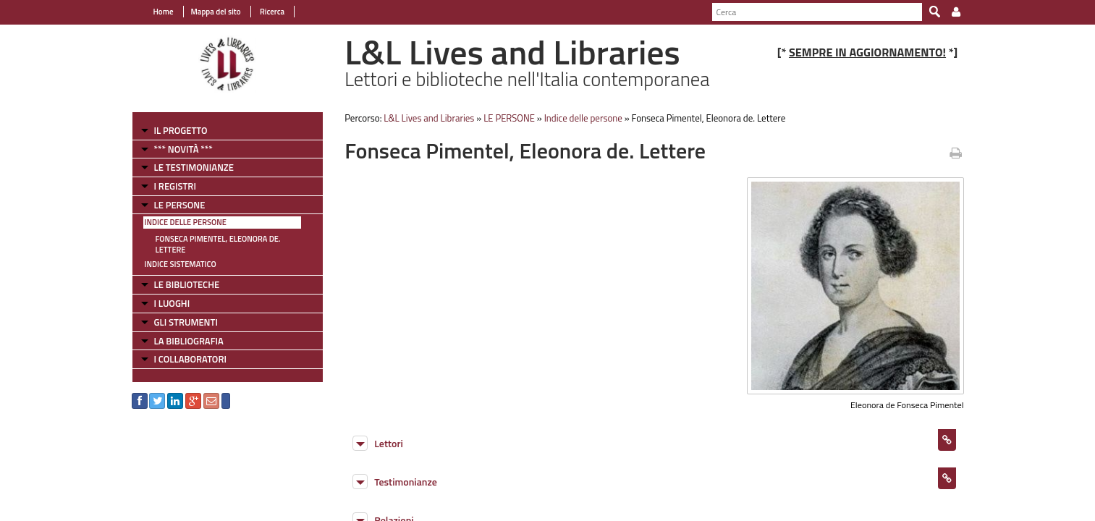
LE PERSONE (180, 205)
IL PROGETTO (181, 130)
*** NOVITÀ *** (183, 149)
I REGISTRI (175, 186)
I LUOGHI (172, 303)
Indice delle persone (186, 222)
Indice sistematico (180, 264)
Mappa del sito (216, 11)
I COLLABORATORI (190, 359)
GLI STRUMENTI (186, 322)
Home (163, 11)
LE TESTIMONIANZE (194, 167)
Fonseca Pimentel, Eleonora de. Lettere (218, 244)
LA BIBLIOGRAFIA (189, 341)
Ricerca (271, 11)
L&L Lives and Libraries (429, 118)
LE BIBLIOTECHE (187, 284)
